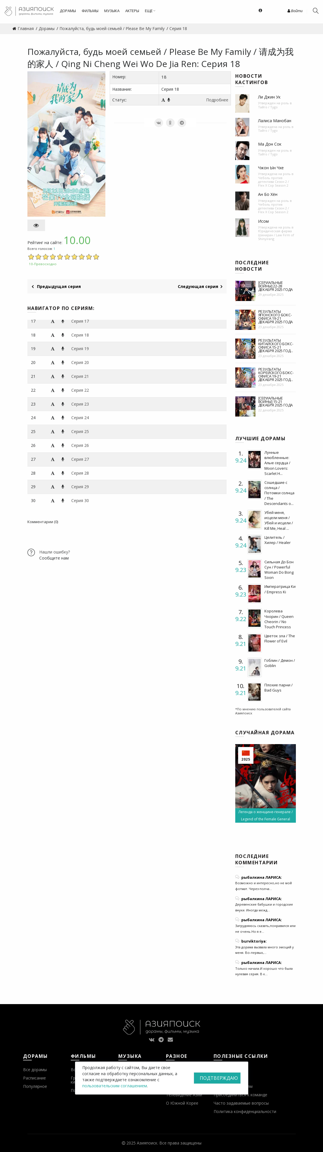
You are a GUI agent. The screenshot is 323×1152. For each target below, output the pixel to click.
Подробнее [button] (217, 100)
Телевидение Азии (184, 1094)
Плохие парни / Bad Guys (278, 687)
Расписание (34, 1078)
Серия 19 (80, 348)
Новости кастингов (251, 79)
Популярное (35, 1086)
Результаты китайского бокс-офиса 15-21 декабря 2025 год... (275, 345)
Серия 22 (80, 390)
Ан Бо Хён (267, 194)
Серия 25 (80, 431)
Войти (295, 10)
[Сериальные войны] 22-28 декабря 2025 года (275, 286)
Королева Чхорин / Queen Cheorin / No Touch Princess (279, 618)
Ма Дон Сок (269, 144)
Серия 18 (80, 335)
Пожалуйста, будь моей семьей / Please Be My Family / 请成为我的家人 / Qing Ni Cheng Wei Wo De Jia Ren (160, 58)
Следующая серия (200, 286)
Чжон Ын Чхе (271, 167)
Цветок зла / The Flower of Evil (279, 638)
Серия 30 (80, 500)
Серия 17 (80, 321)
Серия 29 (80, 486)
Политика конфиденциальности (245, 1111)
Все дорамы (35, 1069)
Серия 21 (80, 376)
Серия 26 (80, 445)
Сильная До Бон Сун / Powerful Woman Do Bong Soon (279, 569)
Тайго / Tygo (268, 107)
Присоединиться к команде (240, 1094)
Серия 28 (80, 473)
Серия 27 (80, 459)
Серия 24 (80, 417)
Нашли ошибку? (54, 552)
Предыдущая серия (56, 286)
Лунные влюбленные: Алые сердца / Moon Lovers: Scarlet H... (277, 463)
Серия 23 (80, 404)
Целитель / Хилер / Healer (277, 540)
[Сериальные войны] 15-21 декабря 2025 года (275, 401)
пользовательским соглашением (114, 1085)
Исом (263, 221)
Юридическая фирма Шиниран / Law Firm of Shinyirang (276, 235)
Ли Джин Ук (269, 97)
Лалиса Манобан (274, 120)
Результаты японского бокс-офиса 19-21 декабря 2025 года (275, 317)
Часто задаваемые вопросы (241, 1103)
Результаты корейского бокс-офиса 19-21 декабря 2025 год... (276, 374)
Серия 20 (80, 362)
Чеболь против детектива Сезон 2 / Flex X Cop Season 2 (273, 181)
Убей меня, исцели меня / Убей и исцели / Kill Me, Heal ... (278, 520)
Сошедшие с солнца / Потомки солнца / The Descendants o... (279, 493)
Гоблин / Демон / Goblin (279, 663)
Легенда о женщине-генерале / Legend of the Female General (265, 815)
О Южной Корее (182, 1103)
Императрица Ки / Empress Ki (280, 589)
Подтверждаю (219, 1078)
